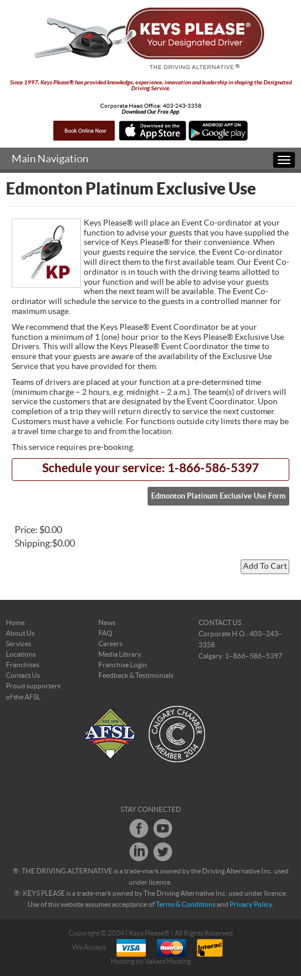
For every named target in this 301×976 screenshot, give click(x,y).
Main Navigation (50, 159)
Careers (110, 643)
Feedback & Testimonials (135, 675)
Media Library (119, 654)
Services (18, 643)
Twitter (162, 851)
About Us (20, 633)
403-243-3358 (182, 106)
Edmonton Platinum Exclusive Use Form (218, 496)
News (106, 622)
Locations (21, 654)
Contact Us (23, 675)
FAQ (105, 633)
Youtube (162, 828)
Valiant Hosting (168, 961)
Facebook (138, 828)
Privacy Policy (251, 904)
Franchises (22, 664)
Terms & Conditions (186, 904)
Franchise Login (122, 664)
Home (15, 622)
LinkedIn (138, 851)
